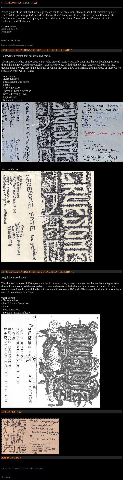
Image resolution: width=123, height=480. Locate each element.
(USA (28, 2)
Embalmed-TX (9, 28)
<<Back (5, 477)
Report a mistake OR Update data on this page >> (18, 45)
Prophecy (6, 31)
